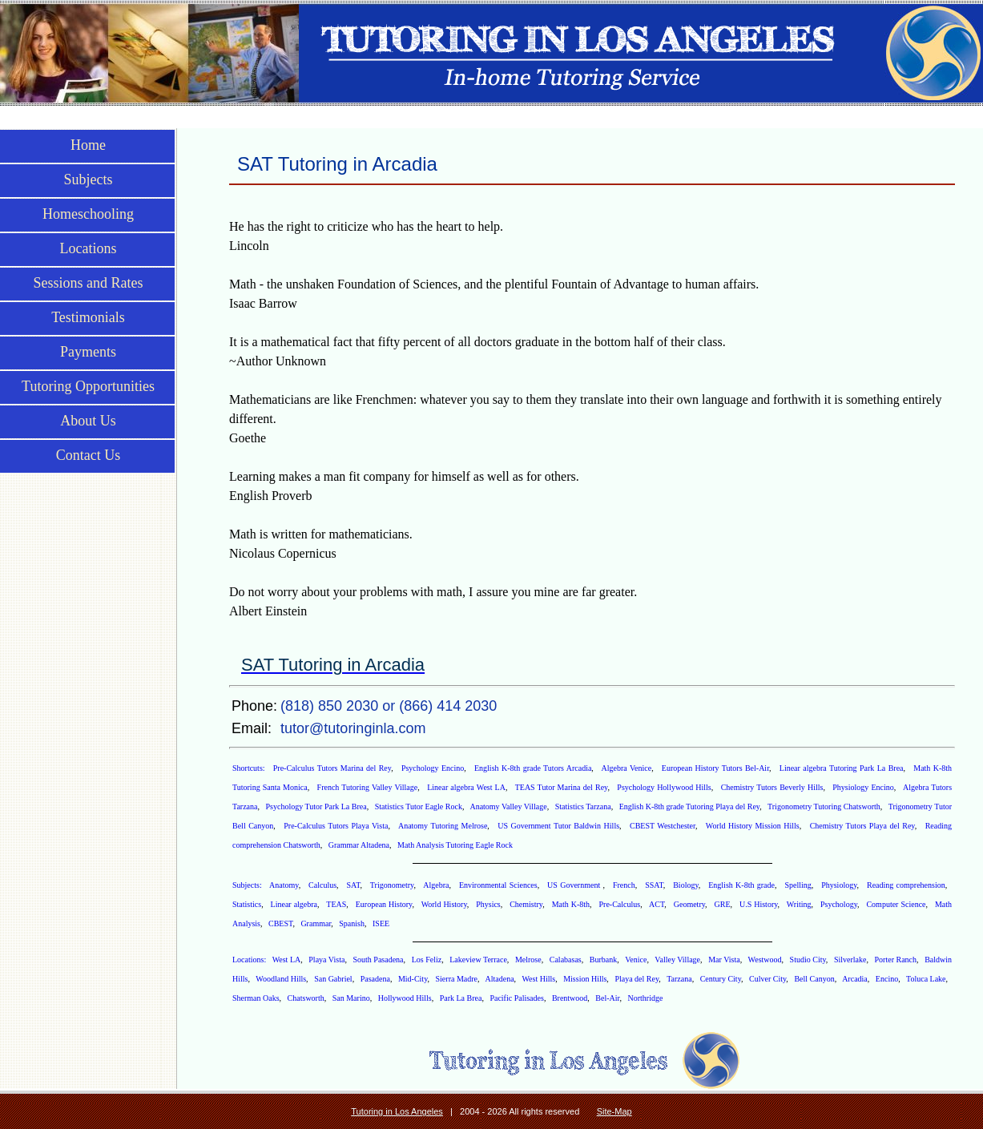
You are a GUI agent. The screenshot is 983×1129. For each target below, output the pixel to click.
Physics (488, 904)
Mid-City (413, 978)
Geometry (689, 904)
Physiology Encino (862, 787)
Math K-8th (571, 904)
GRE (723, 904)
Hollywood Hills (405, 998)
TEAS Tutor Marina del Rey (561, 787)
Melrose (528, 959)
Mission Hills (584, 978)
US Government (574, 885)
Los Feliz (427, 959)
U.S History (758, 904)
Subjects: (248, 885)
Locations (88, 248)
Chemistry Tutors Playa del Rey (862, 825)
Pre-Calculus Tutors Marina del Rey (332, 768)
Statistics (246, 904)
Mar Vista (724, 959)
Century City (720, 978)
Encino (887, 978)
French (624, 885)
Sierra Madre (456, 978)
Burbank (603, 959)
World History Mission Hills (753, 825)
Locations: (250, 959)
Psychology (838, 904)
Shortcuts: (250, 768)
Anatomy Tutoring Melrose (442, 825)
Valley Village (677, 959)
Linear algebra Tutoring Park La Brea (842, 768)
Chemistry (526, 904)
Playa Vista (326, 959)
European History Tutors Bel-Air (715, 768)
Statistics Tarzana (583, 806)
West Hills (538, 978)
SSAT (654, 885)
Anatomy (284, 885)
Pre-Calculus (619, 904)
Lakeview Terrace (478, 959)
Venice (636, 959)
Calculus (322, 885)
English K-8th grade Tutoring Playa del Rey (689, 806)
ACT (656, 904)
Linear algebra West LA (466, 787)
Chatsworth (306, 998)
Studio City (808, 959)
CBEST (280, 923)
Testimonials (88, 317)
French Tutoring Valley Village (367, 787)
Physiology (838, 885)
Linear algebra (294, 904)
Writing (799, 904)
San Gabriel (333, 978)
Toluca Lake (926, 978)
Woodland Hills (281, 978)
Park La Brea (461, 998)
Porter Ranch (896, 959)
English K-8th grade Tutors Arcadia (532, 768)
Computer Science (895, 904)
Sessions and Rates (88, 283)
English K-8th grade (741, 885)
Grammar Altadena (358, 845)
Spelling (797, 885)
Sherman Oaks (256, 998)
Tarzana (679, 978)
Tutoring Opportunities (88, 386)
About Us (88, 421)
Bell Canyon (814, 978)
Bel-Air (607, 998)
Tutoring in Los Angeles (397, 1111)
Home (88, 145)
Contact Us (88, 455)
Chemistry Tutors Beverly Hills (772, 787)
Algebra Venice (627, 768)
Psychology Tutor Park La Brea (316, 806)
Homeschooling (88, 214)
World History (444, 904)
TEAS (336, 904)
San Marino (351, 998)
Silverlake (850, 959)
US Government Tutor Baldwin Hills (558, 825)
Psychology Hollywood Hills (664, 787)
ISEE (381, 923)
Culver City (767, 978)
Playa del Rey (636, 978)
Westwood (765, 959)
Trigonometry (392, 885)
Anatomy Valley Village (507, 806)
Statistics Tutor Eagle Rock (418, 806)
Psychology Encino (432, 768)
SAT (354, 885)
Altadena (499, 978)
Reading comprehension (906, 885)
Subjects (88, 179)
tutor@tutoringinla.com (352, 728)
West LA (286, 959)
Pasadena (375, 978)
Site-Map (614, 1111)
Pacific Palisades (516, 998)
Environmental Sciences (498, 885)
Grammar (315, 923)
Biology (686, 885)
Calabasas (566, 959)
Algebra (436, 885)
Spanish (352, 923)
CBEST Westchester (662, 825)
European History (384, 904)
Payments (88, 352)
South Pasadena (378, 959)
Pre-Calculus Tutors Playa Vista (336, 825)
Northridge (645, 998)
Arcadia (855, 978)
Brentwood (569, 998)
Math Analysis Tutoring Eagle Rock (455, 845)
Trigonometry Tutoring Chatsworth (823, 806)
